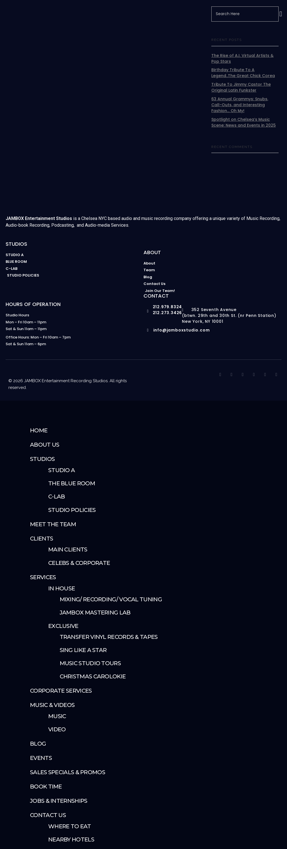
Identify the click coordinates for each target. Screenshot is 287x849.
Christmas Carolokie (93, 676)
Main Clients (67, 549)
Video (57, 729)
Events (41, 758)
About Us (44, 444)
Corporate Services (61, 690)
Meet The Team (53, 524)
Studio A (61, 470)
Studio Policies (72, 510)
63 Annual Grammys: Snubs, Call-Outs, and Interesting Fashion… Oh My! (239, 104)
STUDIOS (42, 459)
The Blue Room (71, 483)
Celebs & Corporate (79, 563)
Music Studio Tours (90, 663)
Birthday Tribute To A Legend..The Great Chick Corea (243, 72)
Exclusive (63, 626)
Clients (41, 538)
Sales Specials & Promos (67, 772)
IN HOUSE (61, 588)
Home (38, 430)
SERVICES (43, 577)
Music (57, 716)
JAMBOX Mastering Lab (95, 612)
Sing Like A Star (83, 650)
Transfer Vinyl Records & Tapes (109, 637)
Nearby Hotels (71, 839)
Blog (38, 743)
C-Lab (56, 496)
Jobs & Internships (58, 800)
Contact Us (48, 815)
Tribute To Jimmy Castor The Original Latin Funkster (241, 87)
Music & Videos (52, 705)
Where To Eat (69, 826)
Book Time (46, 786)
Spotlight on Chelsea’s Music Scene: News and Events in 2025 (243, 122)
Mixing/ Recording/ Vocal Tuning (111, 599)
